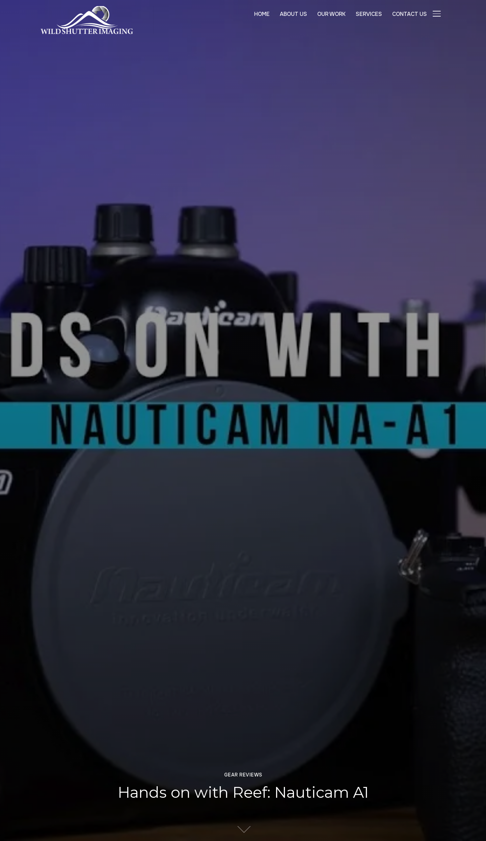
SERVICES (369, 14)
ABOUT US (293, 14)
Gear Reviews (243, 775)
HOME (262, 14)
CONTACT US (409, 14)
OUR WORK (331, 14)
